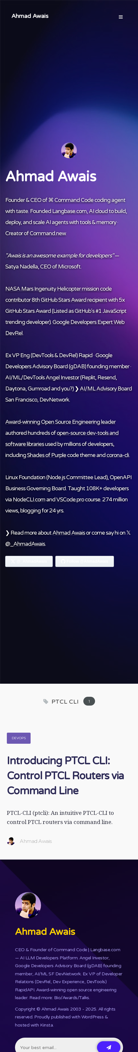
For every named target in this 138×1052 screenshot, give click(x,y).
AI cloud (98, 211)
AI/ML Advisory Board (106, 388)
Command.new (47, 233)
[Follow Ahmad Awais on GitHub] (84, 561)
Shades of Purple (46, 455)
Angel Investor (62, 377)
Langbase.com (69, 211)
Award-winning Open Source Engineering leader (60, 422)
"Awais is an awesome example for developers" (59, 255)
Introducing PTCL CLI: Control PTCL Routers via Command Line (65, 776)
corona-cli (117, 455)
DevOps (19, 738)
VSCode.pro (70, 499)
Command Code (73, 200)
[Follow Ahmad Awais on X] (29, 561)
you (65, 388)
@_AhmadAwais (25, 544)
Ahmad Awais (29, 16)
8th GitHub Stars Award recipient (69, 300)
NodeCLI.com (29, 499)
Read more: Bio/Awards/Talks (59, 997)
